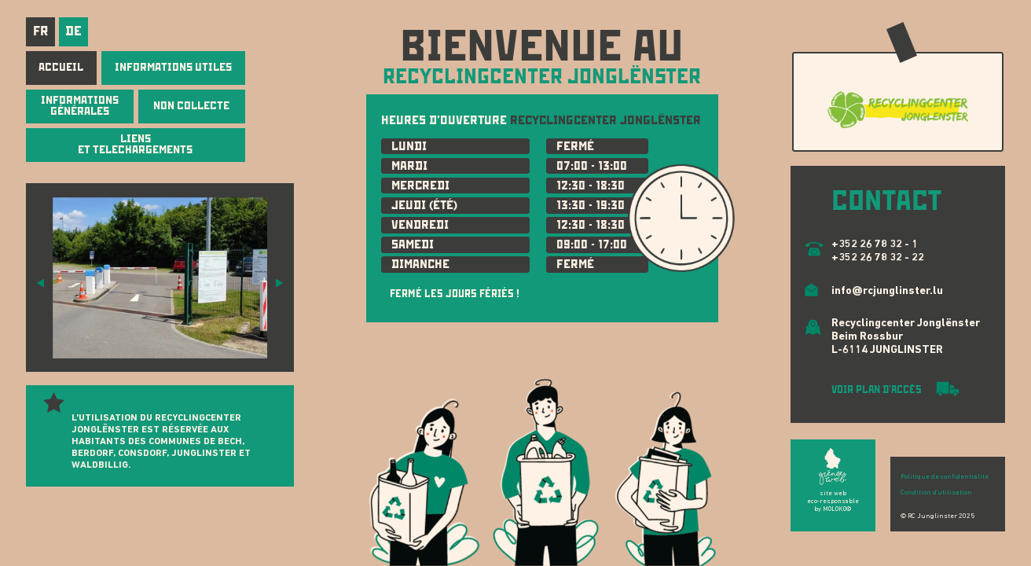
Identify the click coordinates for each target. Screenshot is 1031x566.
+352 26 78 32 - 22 (877, 258)
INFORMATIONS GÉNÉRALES (80, 105)
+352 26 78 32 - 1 (874, 245)
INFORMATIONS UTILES (173, 67)
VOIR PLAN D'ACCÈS (877, 389)
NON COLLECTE (191, 105)
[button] (40, 282)
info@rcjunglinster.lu (887, 291)
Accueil (61, 67)
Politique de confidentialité (945, 476)
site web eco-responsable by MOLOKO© (833, 502)
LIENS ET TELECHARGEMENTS (135, 144)
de (73, 31)
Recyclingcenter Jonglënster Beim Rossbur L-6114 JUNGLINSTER (905, 337)
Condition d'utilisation (936, 492)
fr (40, 31)
